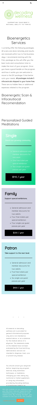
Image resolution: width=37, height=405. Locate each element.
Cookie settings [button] (9, 400)
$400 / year (18, 288)
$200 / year (18, 233)
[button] (3, 3)
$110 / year (18, 176)
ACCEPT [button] (20, 400)
